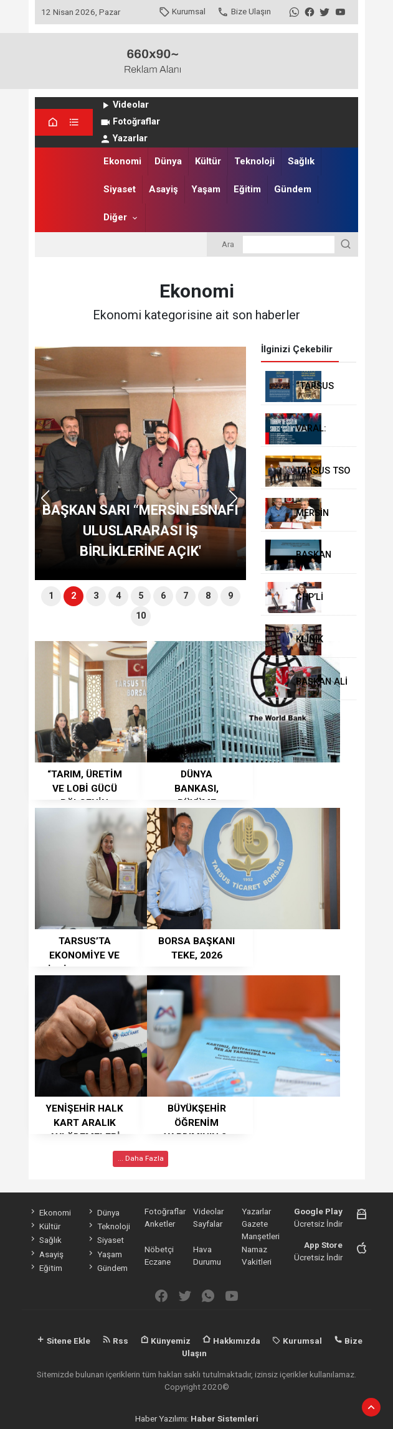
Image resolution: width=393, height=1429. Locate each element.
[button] (237, 503)
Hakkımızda (231, 1341)
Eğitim (247, 189)
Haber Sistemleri (224, 1418)
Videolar (124, 105)
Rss (115, 1341)
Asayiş (163, 189)
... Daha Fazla (141, 1158)
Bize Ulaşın (243, 11)
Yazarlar (124, 138)
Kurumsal (182, 11)
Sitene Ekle (63, 1341)
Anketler (159, 1224)
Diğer (115, 217)
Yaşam (205, 189)
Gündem (292, 189)
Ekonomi (122, 161)
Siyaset (119, 189)
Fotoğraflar (130, 121)
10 (141, 616)
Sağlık (301, 161)
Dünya (168, 161)
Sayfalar (207, 1224)
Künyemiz (165, 1341)
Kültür (208, 161)
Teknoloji (254, 161)
